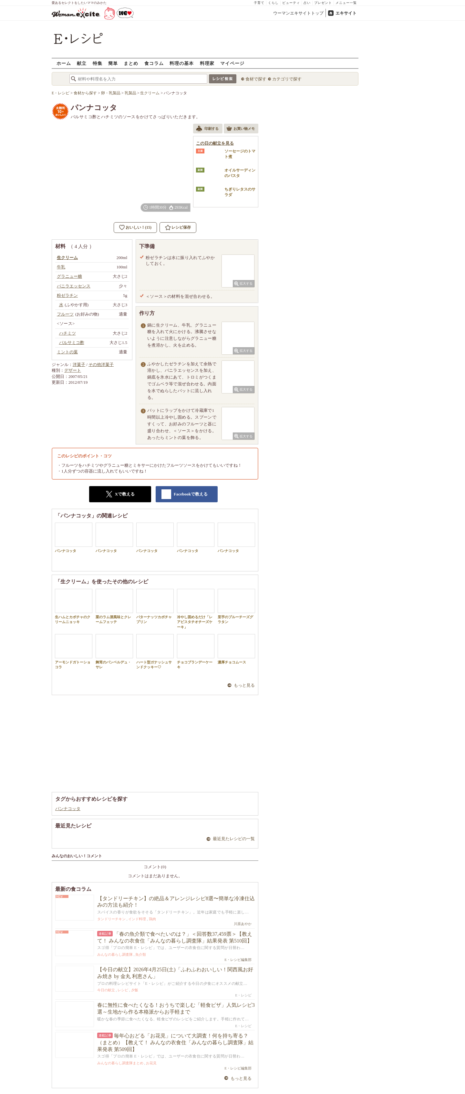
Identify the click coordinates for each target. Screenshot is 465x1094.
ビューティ (291, 3)
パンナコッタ (73, 538)
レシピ (123, 990)
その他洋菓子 (101, 364)
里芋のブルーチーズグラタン (236, 606)
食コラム (154, 63)
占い (307, 3)
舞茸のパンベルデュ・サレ (114, 651)
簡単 (113, 63)
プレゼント (323, 3)
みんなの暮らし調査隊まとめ (120, 1063)
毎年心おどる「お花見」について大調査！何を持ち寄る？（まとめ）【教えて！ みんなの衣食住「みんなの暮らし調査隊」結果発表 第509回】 (175, 1042)
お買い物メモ (240, 129)
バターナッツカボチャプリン (155, 606)
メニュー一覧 (346, 3)
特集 (97, 63)
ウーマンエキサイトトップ (298, 13)
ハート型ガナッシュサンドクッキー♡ (155, 651)
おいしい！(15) (138, 227)
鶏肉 (152, 919)
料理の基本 (182, 63)
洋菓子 (79, 364)
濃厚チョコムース (236, 649)
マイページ (232, 63)
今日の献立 (106, 990)
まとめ (131, 63)
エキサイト (346, 13)
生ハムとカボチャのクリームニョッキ (73, 606)
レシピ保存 (181, 227)
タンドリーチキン (111, 919)
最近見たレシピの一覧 (234, 838)
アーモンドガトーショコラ (73, 651)
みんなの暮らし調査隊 (115, 954)
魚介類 (140, 954)
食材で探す (255, 79)
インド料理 (137, 919)
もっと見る (244, 685)
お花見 (151, 1063)
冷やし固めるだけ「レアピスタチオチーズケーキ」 (195, 609)
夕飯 (134, 990)
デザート (72, 370)
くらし (273, 3)
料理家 (207, 63)
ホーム (64, 63)
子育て (259, 3)
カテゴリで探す (287, 79)
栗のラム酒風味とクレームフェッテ (114, 606)
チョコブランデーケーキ (195, 651)
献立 (82, 63)
